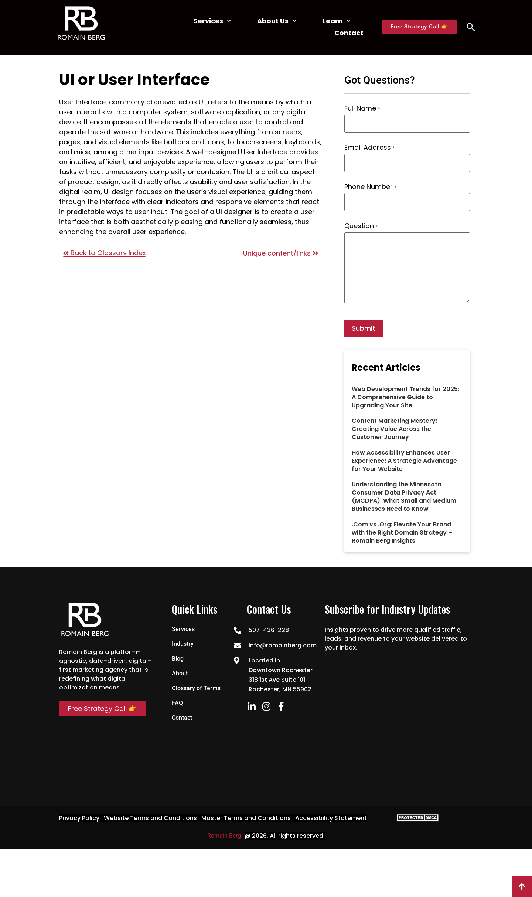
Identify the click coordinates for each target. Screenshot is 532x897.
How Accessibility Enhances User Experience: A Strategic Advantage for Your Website (404, 460)
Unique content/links (280, 253)
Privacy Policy (79, 818)
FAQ (177, 703)
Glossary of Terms (196, 688)
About (180, 673)
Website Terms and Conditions (150, 818)
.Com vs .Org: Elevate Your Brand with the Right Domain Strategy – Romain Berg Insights (402, 532)
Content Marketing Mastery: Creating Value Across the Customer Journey (394, 429)
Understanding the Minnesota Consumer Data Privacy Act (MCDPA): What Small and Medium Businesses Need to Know (404, 496)
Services (212, 21)
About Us (276, 21)
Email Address (369, 147)
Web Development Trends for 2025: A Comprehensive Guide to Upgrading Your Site (405, 397)
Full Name (361, 108)
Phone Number (370, 186)
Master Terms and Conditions (246, 818)
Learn (336, 21)
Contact (348, 32)
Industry (183, 643)
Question (360, 226)
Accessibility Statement (331, 818)
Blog (178, 658)
